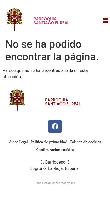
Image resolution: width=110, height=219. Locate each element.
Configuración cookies (55, 150)
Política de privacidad (49, 142)
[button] (105, 20)
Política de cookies (85, 142)
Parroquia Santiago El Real (51, 20)
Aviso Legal (18, 142)
